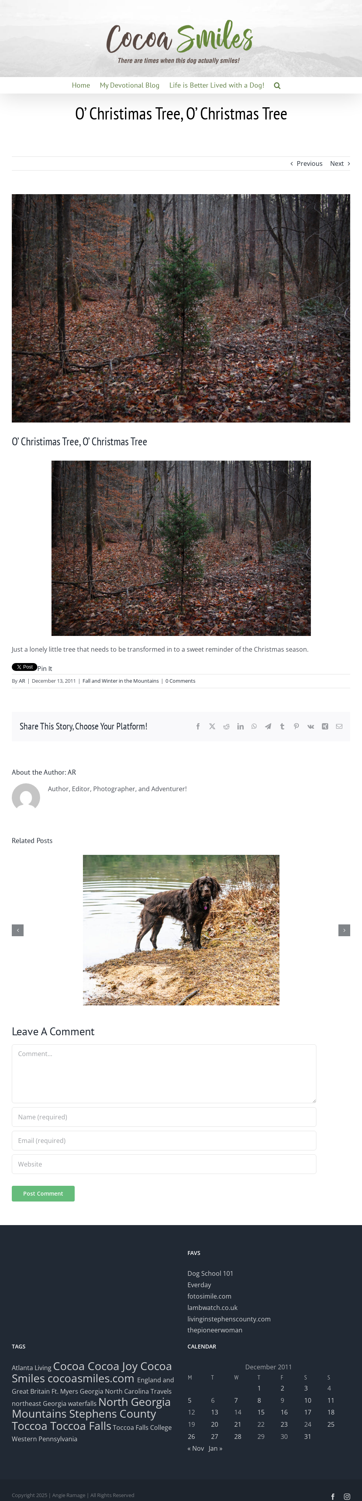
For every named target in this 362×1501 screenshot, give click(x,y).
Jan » (215, 1448)
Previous (310, 163)
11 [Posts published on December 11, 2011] (330, 1400)
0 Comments (180, 680)
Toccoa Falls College (141, 1427)
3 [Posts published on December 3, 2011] (306, 1388)
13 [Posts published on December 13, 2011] (214, 1412)
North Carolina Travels (138, 1391)
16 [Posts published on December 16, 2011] (284, 1412)
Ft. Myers (64, 1391)
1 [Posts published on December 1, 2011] (259, 1388)
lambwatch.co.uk (212, 1307)
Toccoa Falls (80, 1425)
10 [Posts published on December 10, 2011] (307, 1400)
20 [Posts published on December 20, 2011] (214, 1424)
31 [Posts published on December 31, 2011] (307, 1436)
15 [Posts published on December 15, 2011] (261, 1412)
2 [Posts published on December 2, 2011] (282, 1388)
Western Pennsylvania (44, 1439)
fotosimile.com (209, 1296)
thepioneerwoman (215, 1330)
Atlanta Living (31, 1367)
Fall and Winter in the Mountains (121, 680)
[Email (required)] (164, 1140)
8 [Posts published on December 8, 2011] (259, 1400)
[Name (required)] (164, 1117)
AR (22, 680)
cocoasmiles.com (92, 1378)
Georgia (92, 1391)
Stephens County (112, 1413)
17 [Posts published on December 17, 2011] (307, 1412)
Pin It (44, 668)
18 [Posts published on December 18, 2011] (330, 1412)
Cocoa (69, 1365)
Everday (199, 1285)
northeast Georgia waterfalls (54, 1403)
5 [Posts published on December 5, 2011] (189, 1400)
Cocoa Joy (113, 1365)
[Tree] (181, 308)
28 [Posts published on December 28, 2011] (237, 1436)
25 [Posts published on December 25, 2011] (330, 1424)
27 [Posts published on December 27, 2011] (214, 1436)
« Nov (195, 1448)
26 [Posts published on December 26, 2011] (191, 1436)
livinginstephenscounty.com (229, 1319)
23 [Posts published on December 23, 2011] (284, 1424)
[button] (277, 85)
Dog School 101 (210, 1273)
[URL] (164, 1164)
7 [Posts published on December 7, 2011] (236, 1400)
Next (337, 163)
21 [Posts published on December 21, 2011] (237, 1424)
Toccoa (30, 1425)
